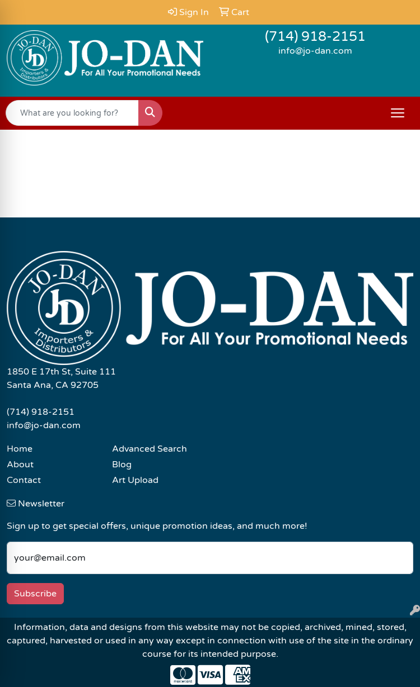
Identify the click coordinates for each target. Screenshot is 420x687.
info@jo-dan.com (315, 50)
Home (19, 448)
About (20, 464)
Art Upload (135, 480)
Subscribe (35, 593)
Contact (24, 480)
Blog (122, 464)
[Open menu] (397, 113)
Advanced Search (149, 448)
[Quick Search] (72, 113)
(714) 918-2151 (315, 37)
